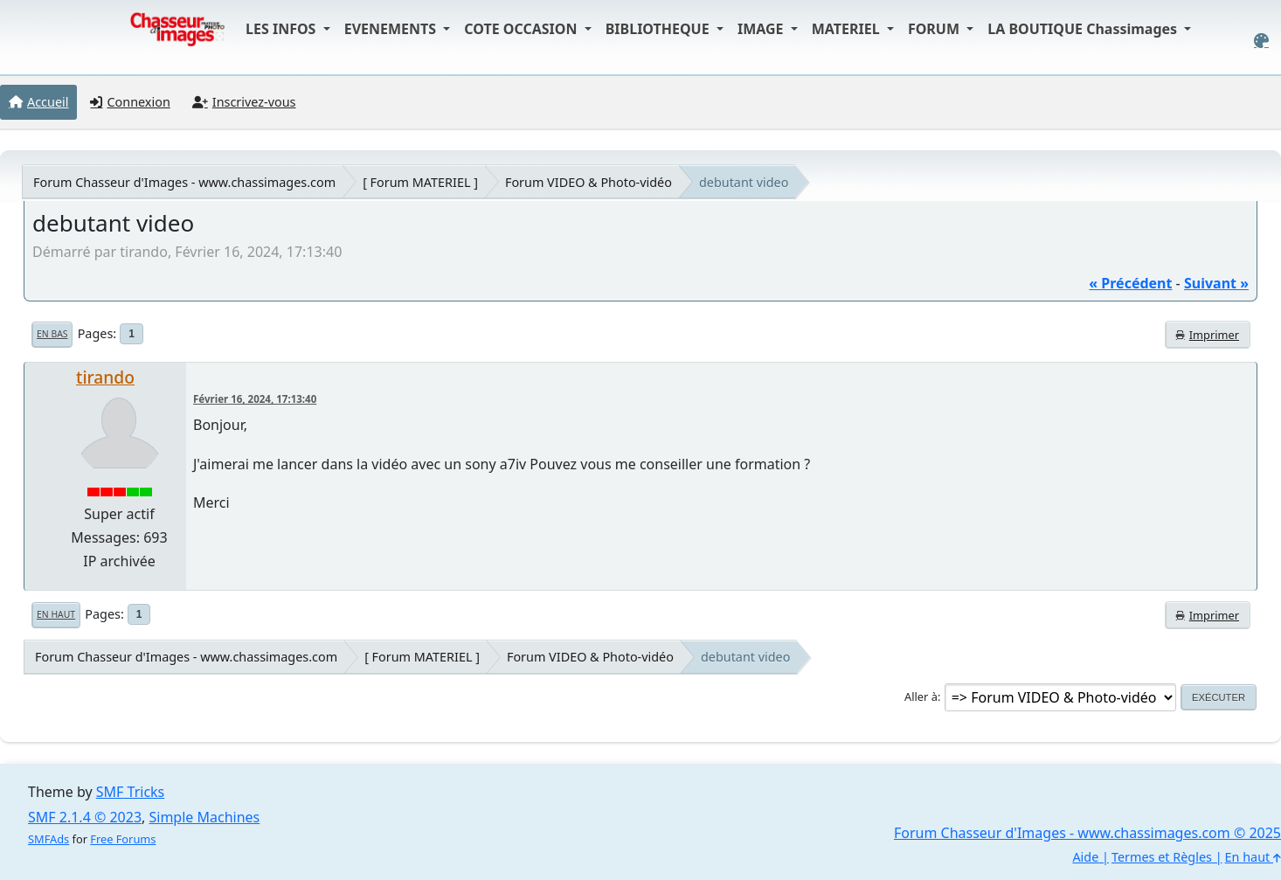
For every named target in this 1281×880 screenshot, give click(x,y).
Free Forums (123, 839)
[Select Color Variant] (1261, 40)
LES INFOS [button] (283, 28)
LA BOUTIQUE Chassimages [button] (1084, 28)
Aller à (921, 696)
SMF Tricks (130, 791)
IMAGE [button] (762, 28)
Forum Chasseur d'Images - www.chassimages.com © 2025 (1087, 832)
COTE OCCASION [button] (522, 28)
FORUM (935, 28)
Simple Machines (204, 817)
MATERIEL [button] (847, 28)
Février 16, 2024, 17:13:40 (254, 398)
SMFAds (48, 839)
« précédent (1130, 283)
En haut (56, 614)
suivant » (1216, 283)
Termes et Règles (1161, 857)
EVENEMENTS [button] (392, 28)
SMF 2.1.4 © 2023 (85, 817)
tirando (105, 377)
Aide (1085, 857)
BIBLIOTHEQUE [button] (659, 28)
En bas (52, 334)
